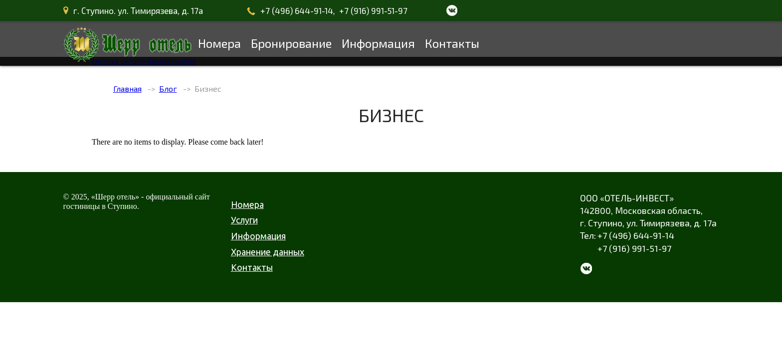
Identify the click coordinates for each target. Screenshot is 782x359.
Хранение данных (267, 252)
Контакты (452, 43)
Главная (127, 88)
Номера (219, 43)
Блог (168, 88)
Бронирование (291, 43)
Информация (378, 43)
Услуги (244, 220)
